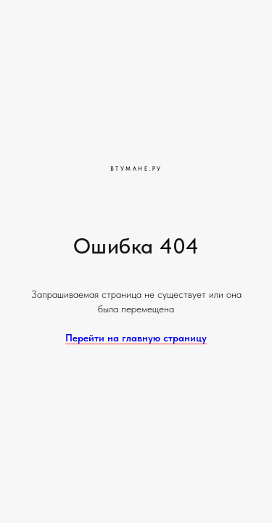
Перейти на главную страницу (136, 338)
